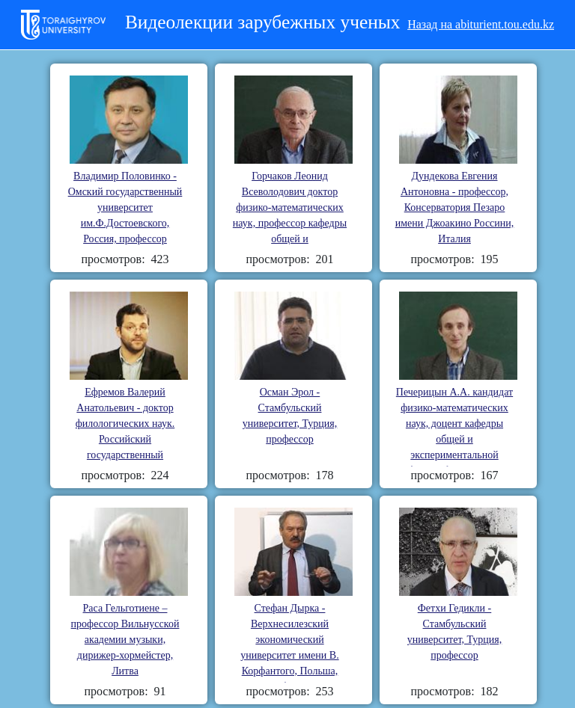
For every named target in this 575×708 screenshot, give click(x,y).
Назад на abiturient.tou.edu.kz (480, 24)
